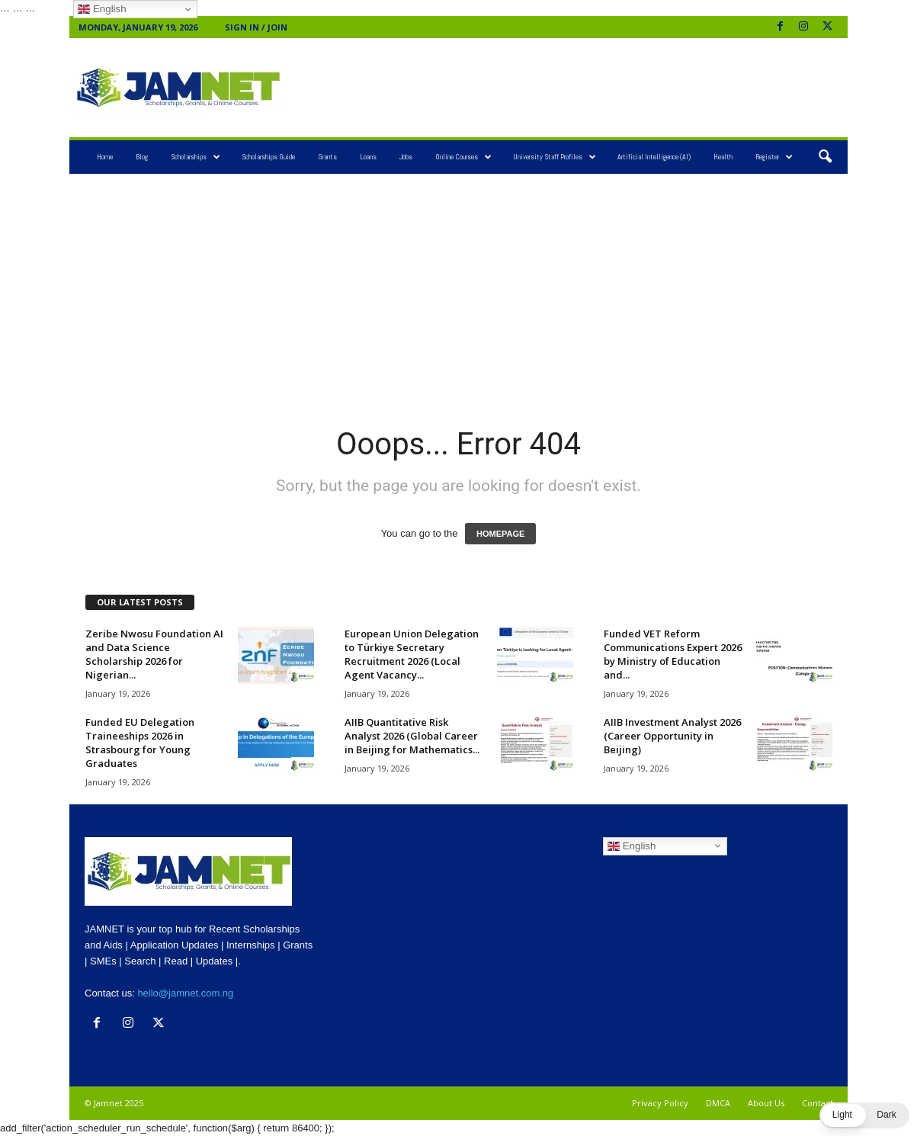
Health (723, 157)
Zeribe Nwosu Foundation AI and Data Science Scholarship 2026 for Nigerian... (154, 654)
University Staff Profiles (554, 157)
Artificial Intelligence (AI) (654, 157)
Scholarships (195, 157)
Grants (327, 157)
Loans (368, 157)
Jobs (405, 157)
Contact (817, 1103)
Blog (142, 157)
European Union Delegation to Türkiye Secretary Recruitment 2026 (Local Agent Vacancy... (412, 654)
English (632, 845)
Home (105, 157)
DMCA (718, 1103)
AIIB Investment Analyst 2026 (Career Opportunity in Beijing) (672, 735)
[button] (825, 157)
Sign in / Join (256, 27)
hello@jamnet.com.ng (185, 993)
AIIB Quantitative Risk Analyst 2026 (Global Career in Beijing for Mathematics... (412, 735)
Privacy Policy (660, 1103)
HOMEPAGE (500, 533)
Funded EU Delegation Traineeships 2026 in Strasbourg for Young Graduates (139, 742)
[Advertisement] (565, 87)
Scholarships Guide (268, 157)
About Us (766, 1103)
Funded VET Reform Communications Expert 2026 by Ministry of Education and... (673, 654)
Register (774, 157)
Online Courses (463, 157)
